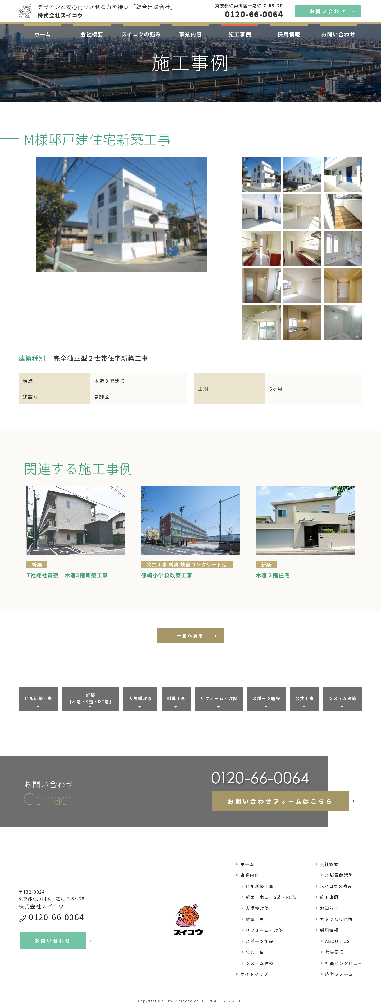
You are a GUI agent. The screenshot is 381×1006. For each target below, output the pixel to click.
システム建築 (343, 698)
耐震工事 (176, 698)
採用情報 (289, 34)
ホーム (42, 34)
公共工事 (304, 698)
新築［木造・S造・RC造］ (90, 698)
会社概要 (91, 34)
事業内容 (190, 34)
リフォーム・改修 (219, 698)
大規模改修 (140, 698)
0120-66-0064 (56, 917)
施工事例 (239, 34)
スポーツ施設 (266, 698)
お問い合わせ (338, 34)
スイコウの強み (141, 34)
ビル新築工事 (38, 698)
